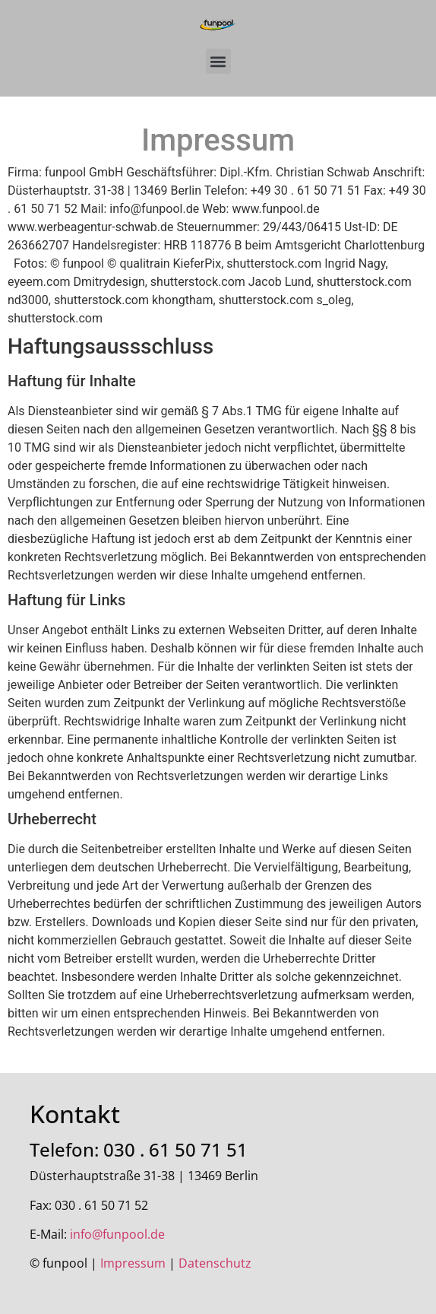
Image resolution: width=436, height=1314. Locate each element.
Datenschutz (215, 1263)
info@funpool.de (117, 1234)
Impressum (133, 1263)
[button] (218, 61)
